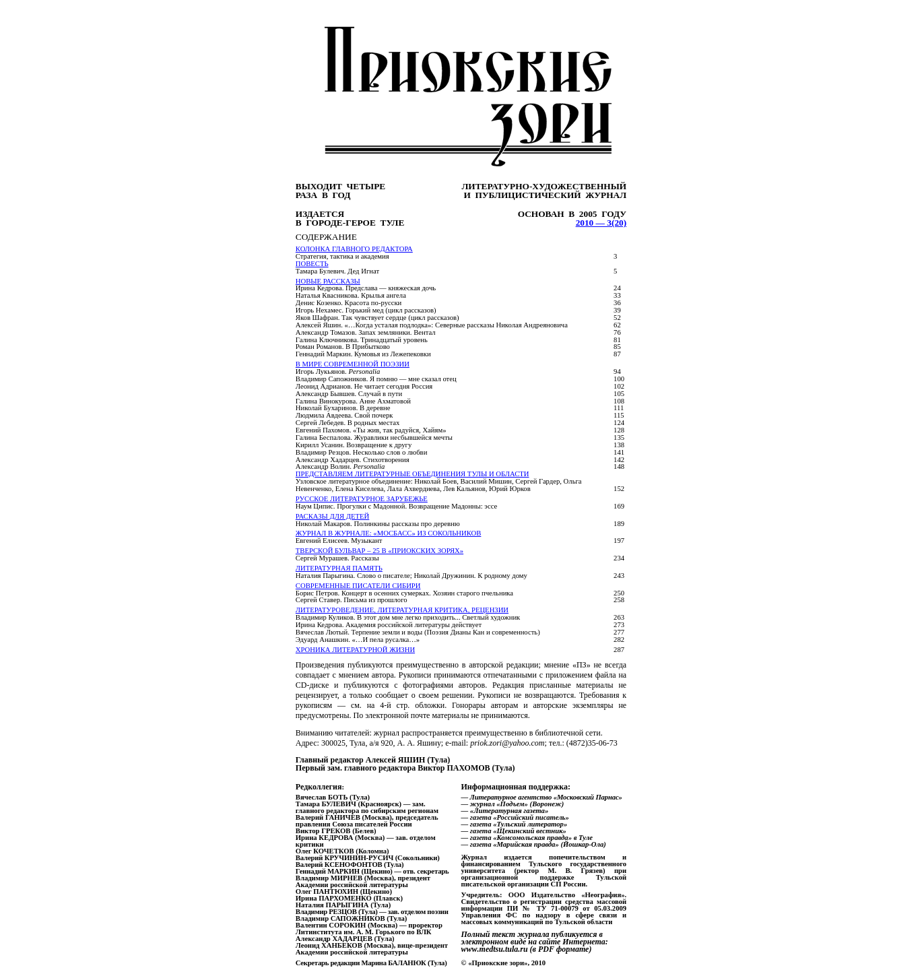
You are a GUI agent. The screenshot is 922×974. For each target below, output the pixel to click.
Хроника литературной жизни (355, 649)
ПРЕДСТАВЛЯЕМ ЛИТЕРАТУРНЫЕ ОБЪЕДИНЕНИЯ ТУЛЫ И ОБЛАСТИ (412, 474)
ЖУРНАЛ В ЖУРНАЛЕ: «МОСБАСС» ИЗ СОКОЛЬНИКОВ (389, 533)
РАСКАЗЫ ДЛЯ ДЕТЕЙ (332, 516)
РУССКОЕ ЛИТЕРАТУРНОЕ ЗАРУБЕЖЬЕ (362, 498)
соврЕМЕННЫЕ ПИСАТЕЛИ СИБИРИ (358, 585)
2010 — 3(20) (601, 223)
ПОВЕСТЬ (312, 263)
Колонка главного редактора (354, 249)
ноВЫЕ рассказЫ (328, 281)
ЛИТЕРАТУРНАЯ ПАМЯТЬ (339, 568)
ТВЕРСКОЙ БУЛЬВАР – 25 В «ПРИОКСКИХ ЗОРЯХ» (379, 550)
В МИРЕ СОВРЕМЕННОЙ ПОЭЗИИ (352, 364)
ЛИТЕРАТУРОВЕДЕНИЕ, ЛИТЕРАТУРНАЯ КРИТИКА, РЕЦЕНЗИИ (402, 610)
